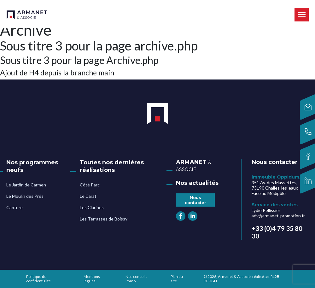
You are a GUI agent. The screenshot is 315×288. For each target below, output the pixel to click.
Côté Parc (90, 184)
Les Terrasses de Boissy (103, 218)
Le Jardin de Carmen (26, 184)
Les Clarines (92, 207)
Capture (14, 207)
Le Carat (88, 196)
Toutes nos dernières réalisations (112, 166)
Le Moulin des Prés (25, 196)
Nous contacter (195, 200)
